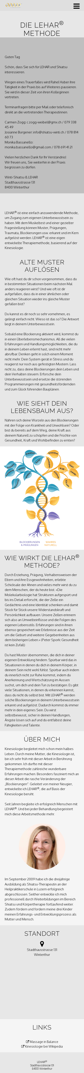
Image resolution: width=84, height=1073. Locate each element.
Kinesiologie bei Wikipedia (42, 1046)
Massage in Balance (42, 1042)
